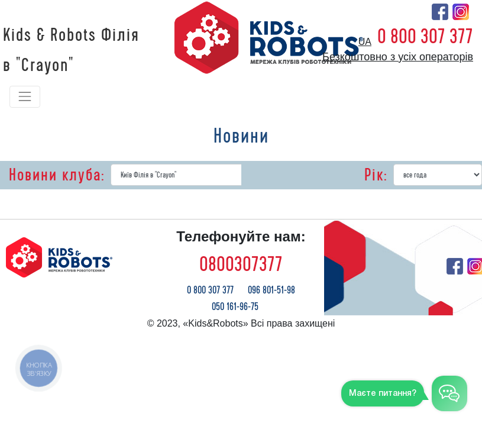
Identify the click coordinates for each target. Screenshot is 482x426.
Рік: (375, 175)
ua (364, 42)
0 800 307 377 (425, 36)
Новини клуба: (57, 175)
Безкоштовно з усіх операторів (397, 57)
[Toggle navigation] (24, 96)
